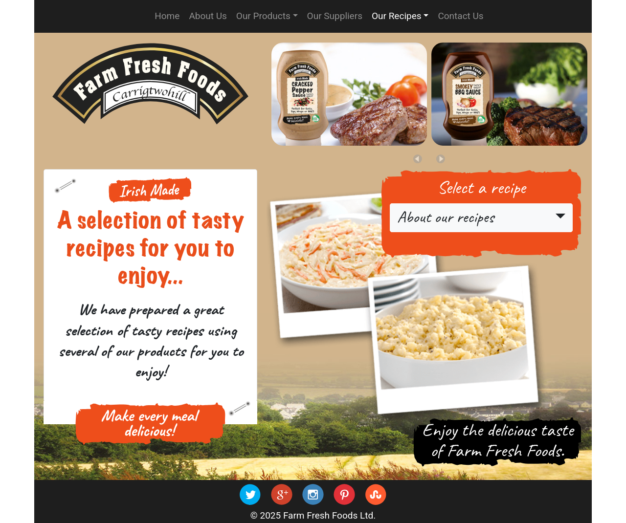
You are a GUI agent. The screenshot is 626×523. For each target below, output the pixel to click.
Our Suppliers (334, 16)
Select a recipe (481, 188)
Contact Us (460, 16)
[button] (440, 159)
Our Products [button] (263, 16)
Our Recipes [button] (397, 16)
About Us (207, 16)
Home (167, 16)
